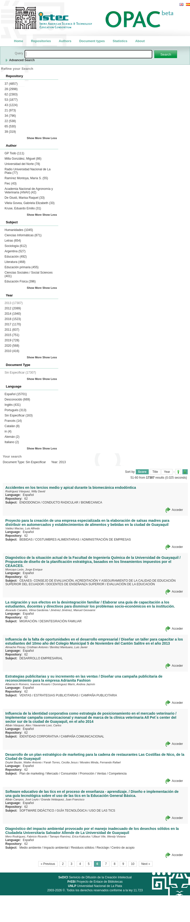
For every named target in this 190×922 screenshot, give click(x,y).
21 (10, 110)
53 (11, 100)
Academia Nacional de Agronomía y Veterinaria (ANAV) (29, 190)
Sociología (16, 246)
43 (11, 105)
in (8, 431)
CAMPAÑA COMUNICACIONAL (82, 736)
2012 (13, 308)
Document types (92, 41)
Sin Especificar (19, 415)
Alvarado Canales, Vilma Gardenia (26, 610)
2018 (13, 319)
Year (167, 472)
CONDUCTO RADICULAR (60, 502)
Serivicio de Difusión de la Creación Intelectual (95, 877)
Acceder (177, 510)
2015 (12, 335)
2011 (12, 329)
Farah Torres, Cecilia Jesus (61, 762)
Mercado (52, 773)
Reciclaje (103, 847)
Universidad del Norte (22, 164)
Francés (13, 421)
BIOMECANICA (91, 502)
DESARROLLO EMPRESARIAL (41, 658)
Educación (16, 256)
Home (18, 41)
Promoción (87, 773)
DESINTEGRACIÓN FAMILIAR (61, 621)
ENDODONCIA (30, 502)
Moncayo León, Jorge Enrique (24, 569)
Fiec (10, 183)
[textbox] (88, 54)
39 (10, 131)
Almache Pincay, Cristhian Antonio (26, 647)
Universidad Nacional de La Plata (95, 886)
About (140, 41)
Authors (65, 41)
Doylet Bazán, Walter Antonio (23, 762)
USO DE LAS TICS (102, 810)
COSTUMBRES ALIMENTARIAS (57, 539)
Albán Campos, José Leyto (22, 799)
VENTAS (25, 695)
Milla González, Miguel (23, 158)
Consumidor (69, 773)
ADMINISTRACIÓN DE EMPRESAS (106, 539)
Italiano (12, 442)
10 (132, 864)
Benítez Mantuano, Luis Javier (69, 647)
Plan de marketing (32, 773)
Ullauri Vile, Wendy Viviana (108, 836)
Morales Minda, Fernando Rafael (100, 762)
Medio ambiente (30, 847)
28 (11, 89)
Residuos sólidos (82, 847)
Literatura (15, 262)
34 (10, 116)
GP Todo (14, 153)
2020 (12, 345)
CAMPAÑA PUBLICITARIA (99, 695)
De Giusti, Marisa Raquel (25, 197)
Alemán (12, 437)
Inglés (13, 405)
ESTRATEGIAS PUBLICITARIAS (56, 695)
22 (10, 121)
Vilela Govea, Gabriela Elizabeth (29, 203)
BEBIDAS (26, 539)
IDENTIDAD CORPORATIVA (39, 736)
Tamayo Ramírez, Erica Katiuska (69, 836)
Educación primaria (22, 267)
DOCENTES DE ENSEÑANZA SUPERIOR (75, 584)
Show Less (50, 138)
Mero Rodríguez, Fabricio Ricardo (26, 836)
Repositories (41, 41)
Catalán (12, 426)
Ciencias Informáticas (23, 235)
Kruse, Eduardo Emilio (23, 208)
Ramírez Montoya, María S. (26, 178)
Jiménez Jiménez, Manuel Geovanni (72, 610)
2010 (12, 351)
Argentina (15, 251)
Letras (13, 240)
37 (11, 84)
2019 (12, 340)
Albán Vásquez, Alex (18, 725)
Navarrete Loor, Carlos (47, 725)
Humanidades (19, 230)
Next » (145, 864)
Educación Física (20, 281)
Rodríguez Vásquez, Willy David (25, 491)
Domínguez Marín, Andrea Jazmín (74, 684)
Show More (34, 138)
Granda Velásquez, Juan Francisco (62, 799)
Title (155, 472)
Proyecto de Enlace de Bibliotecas (95, 881)
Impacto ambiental (56, 847)
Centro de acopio (123, 847)
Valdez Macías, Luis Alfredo (22, 528)
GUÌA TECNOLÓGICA (72, 810)
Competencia (118, 773)
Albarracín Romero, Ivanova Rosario (27, 684)
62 (11, 94)
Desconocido (17, 399)
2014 (13, 313)
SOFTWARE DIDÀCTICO (37, 810)
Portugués (15, 410)
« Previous (48, 864)
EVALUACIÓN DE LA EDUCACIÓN (131, 584)
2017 (13, 324)
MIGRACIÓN (28, 621)
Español (16, 394)
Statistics (120, 41)
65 (10, 126)
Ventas (101, 773)
